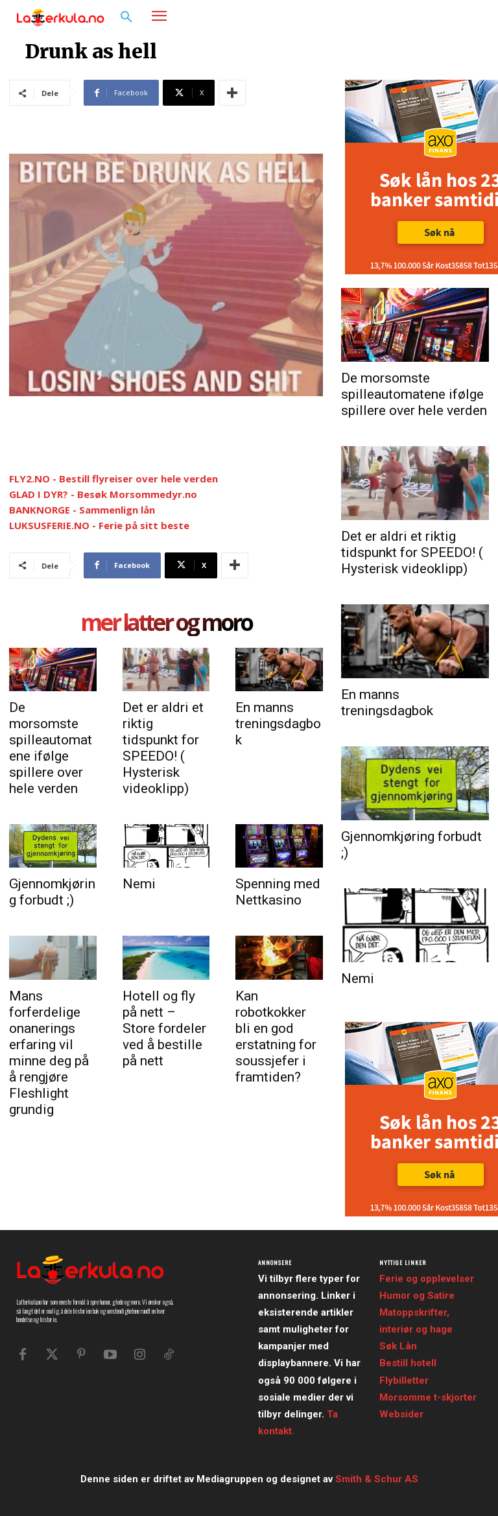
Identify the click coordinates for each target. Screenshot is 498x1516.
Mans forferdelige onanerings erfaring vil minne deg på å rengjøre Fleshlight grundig (49, 1052)
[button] (126, 17)
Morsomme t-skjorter (428, 1397)
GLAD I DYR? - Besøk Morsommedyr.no (103, 494)
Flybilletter (404, 1380)
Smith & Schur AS (376, 1479)
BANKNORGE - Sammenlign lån (82, 509)
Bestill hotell (407, 1363)
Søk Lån (398, 1346)
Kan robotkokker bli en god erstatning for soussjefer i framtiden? (275, 1036)
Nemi (139, 884)
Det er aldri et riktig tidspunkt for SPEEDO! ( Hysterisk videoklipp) (163, 748)
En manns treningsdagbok (278, 724)
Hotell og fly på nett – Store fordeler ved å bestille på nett (164, 1028)
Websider (401, 1414)
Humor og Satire (417, 1295)
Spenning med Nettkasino (277, 892)
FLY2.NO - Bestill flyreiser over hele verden (113, 478)
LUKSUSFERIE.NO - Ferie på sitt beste (99, 525)
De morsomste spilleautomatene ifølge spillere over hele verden (50, 748)
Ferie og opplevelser (426, 1279)
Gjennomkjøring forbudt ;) (52, 892)
